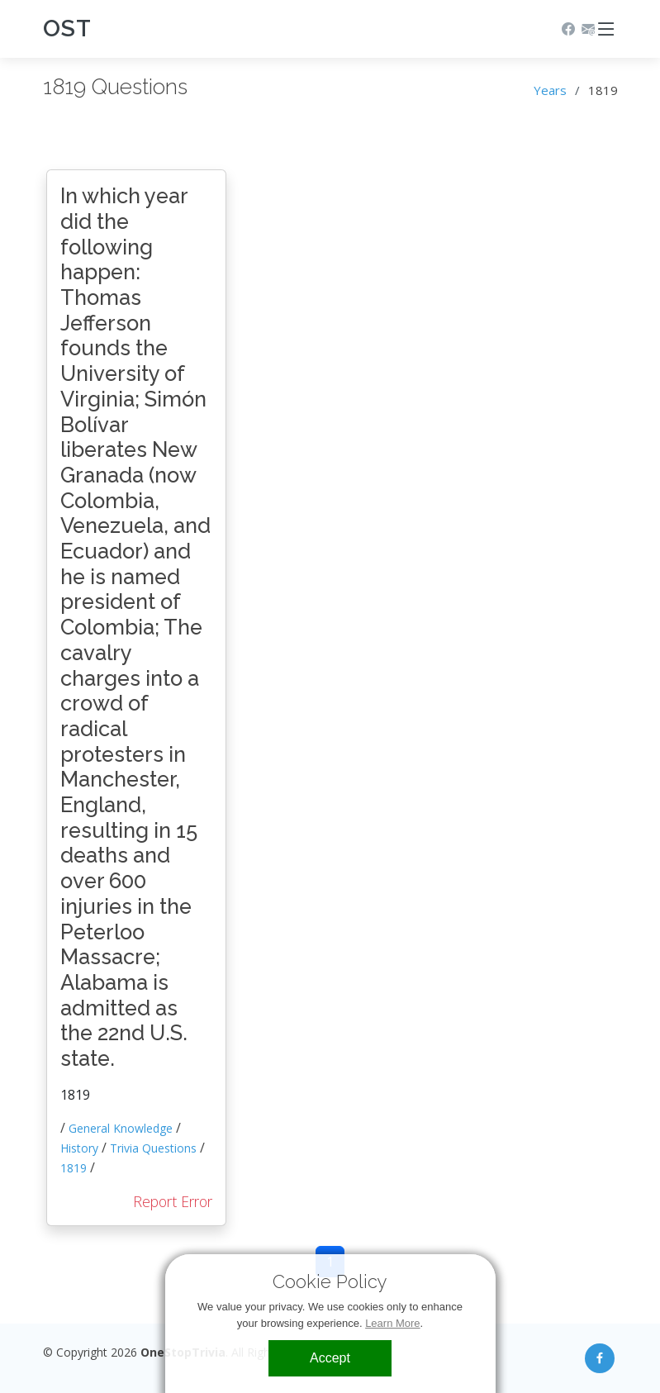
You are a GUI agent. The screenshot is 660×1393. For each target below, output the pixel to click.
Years (550, 90)
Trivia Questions (153, 1148)
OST (67, 28)
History (79, 1148)
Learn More (392, 1323)
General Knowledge (121, 1128)
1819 (73, 1168)
